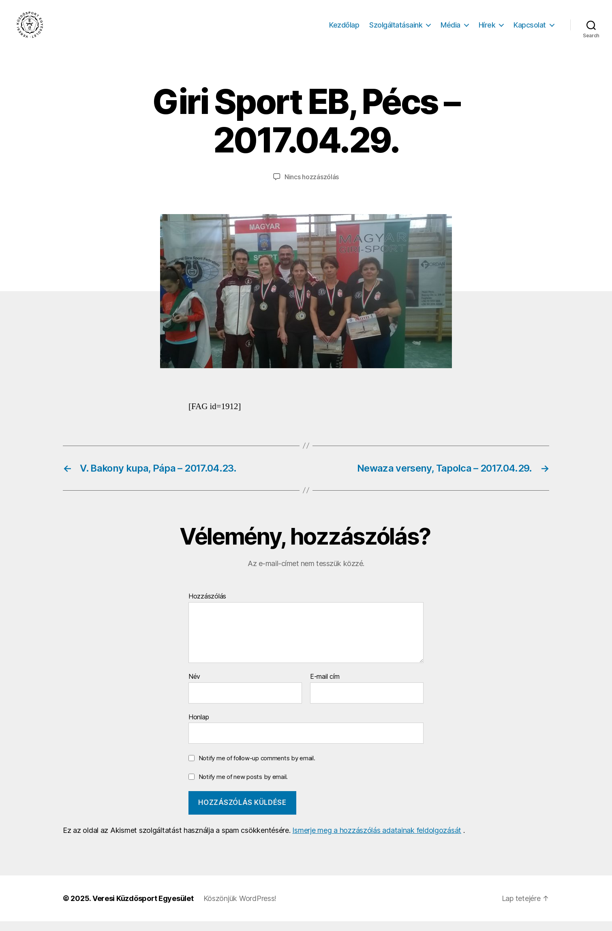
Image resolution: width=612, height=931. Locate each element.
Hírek (487, 29)
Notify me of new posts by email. (243, 786)
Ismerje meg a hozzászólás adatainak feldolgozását (376, 840)
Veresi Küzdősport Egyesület (143, 908)
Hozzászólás (207, 606)
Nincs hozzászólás (312, 186)
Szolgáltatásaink (395, 29)
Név (194, 686)
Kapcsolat (530, 29)
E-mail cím (324, 686)
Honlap (198, 726)
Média (450, 29)
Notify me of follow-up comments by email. (257, 767)
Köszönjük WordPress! (240, 908)
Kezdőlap (344, 29)
